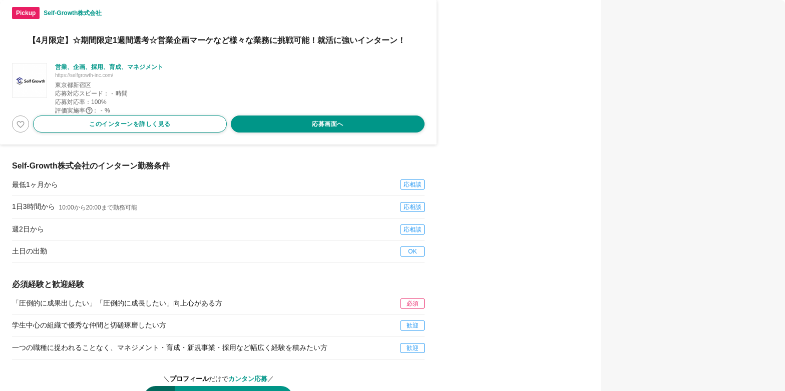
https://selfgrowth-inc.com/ (84, 75)
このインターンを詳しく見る (130, 124)
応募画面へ (327, 124)
